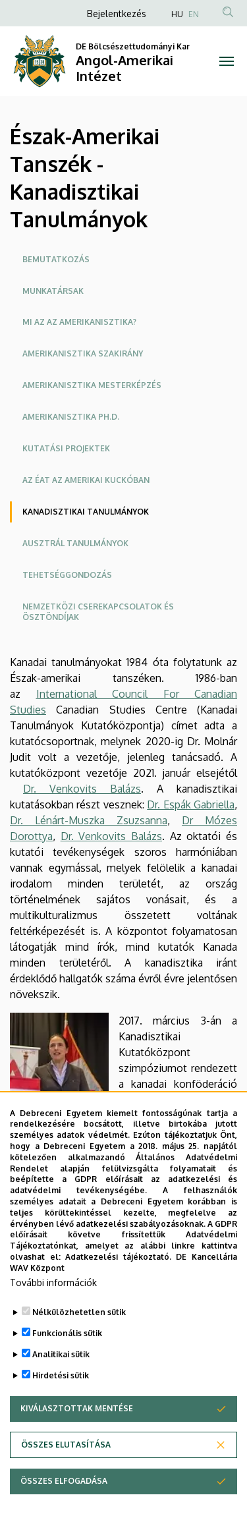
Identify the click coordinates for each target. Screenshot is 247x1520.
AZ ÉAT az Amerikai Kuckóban (86, 480)
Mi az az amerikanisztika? (79, 322)
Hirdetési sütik (60, 1417)
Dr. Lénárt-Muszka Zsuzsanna (88, 820)
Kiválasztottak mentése (76, 1450)
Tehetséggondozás (67, 575)
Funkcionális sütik (67, 1375)
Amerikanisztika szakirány (82, 353)
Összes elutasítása (66, 1486)
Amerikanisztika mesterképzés (91, 385)
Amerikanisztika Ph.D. (70, 417)
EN (193, 14)
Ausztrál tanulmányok (75, 543)
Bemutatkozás (56, 259)
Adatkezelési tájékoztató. (118, 1299)
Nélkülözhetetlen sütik (79, 1354)
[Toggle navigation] (227, 61)
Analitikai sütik (61, 1396)
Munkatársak (53, 291)
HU (177, 14)
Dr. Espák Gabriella (190, 804)
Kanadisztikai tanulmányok (85, 512)
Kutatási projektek (66, 448)
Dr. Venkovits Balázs (82, 788)
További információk (53, 1324)
